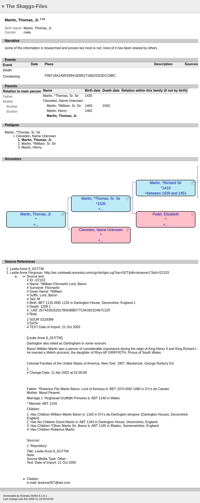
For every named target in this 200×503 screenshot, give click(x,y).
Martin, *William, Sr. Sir (64, 106)
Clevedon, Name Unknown (63, 100)
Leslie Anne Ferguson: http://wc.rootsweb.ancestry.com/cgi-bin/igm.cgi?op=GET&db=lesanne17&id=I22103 (89, 272)
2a (43, 19)
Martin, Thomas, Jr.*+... (36, 219)
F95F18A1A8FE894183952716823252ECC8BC (80, 75)
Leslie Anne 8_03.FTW (27, 269)
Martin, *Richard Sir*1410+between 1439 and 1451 (165, 188)
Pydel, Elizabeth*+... (166, 219)
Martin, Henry (57, 111)
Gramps (25, 495)
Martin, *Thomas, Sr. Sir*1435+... (101, 203)
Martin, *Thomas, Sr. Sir (61, 95)
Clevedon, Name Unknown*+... (101, 235)
